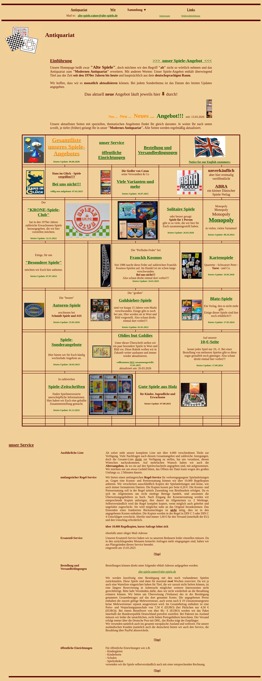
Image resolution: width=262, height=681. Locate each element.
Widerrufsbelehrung (190, 15)
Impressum (164, 15)
